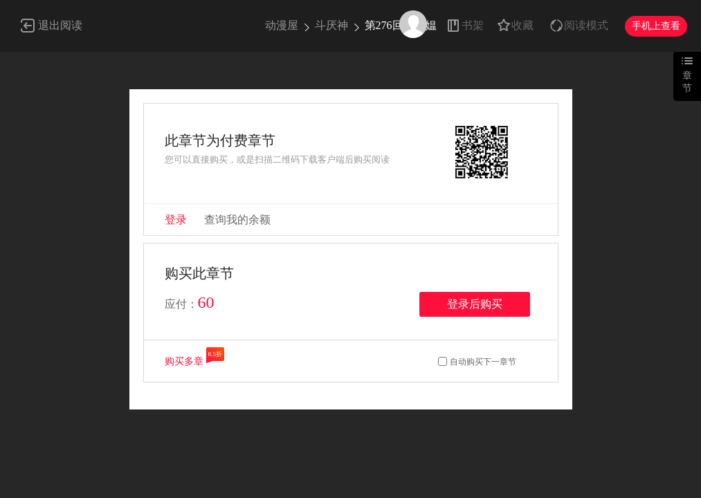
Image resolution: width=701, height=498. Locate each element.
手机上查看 (656, 26)
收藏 (522, 25)
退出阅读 (60, 25)
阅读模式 (586, 25)
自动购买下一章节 (483, 362)
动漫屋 (281, 25)
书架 (473, 25)
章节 (687, 82)
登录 (176, 219)
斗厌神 (331, 25)
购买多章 (184, 361)
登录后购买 (474, 304)
